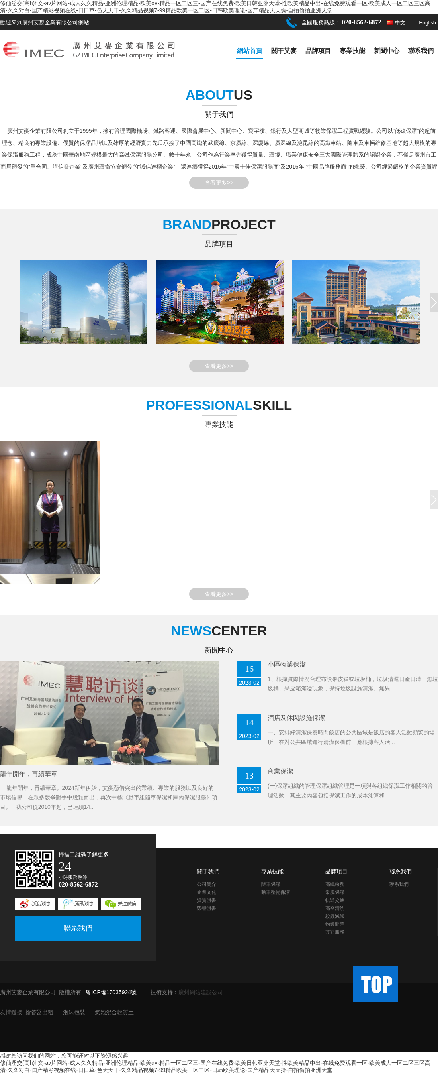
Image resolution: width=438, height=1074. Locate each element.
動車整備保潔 (275, 892)
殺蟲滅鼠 (334, 916)
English (427, 23)
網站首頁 (249, 50)
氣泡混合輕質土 (114, 1012)
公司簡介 (206, 884)
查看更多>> (219, 182)
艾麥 (23, 131)
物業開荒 (334, 924)
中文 (400, 23)
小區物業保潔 (287, 664)
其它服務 (334, 932)
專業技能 (352, 50)
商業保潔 (280, 771)
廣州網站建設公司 (200, 992)
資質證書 (206, 900)
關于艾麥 (284, 50)
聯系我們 (421, 50)
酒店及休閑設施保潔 (296, 717)
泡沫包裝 (74, 1012)
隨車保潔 (270, 884)
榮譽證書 (206, 908)
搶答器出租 (39, 1012)
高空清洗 (334, 908)
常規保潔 (334, 892)
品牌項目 (318, 50)
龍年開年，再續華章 (28, 774)
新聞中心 (386, 50)
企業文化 (206, 892)
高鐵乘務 (334, 884)
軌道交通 (334, 900)
